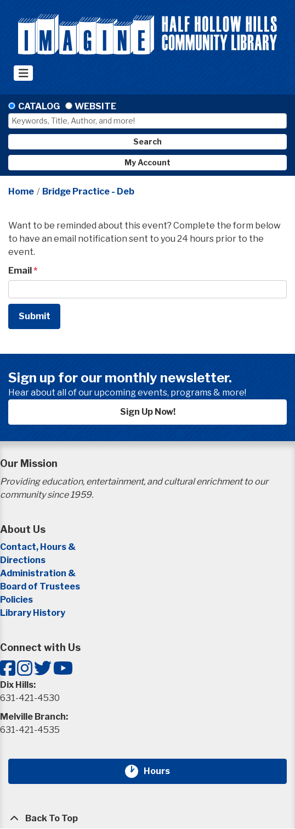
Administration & (38, 573)
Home (21, 191)
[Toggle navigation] (23, 73)
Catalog (39, 106)
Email (20, 270)
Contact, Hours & (38, 547)
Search (147, 141)
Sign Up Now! (147, 412)
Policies (16, 599)
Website (95, 106)
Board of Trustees (40, 586)
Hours (163, 771)
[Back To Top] (147, 818)
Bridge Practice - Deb (88, 191)
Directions (23, 560)
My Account (147, 162)
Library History (32, 613)
